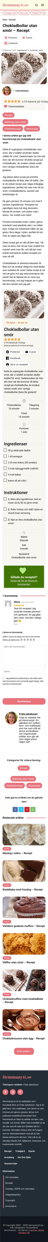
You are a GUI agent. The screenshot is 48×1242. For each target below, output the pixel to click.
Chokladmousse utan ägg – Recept (24, 1038)
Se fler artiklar (24, 1051)
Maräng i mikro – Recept (17, 853)
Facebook (11, 43)
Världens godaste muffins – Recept (24, 926)
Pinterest (11, 37)
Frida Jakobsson (22, 90)
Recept (12, 19)
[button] (5, 101)
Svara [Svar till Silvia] (16, 624)
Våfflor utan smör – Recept (19, 962)
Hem (5, 19)
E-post (27, 37)
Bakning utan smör (15, 121)
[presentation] (20, 692)
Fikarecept (32, 128)
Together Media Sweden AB (31, 1231)
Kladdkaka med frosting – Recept (23, 889)
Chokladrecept (12, 128)
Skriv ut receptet (17, 364)
